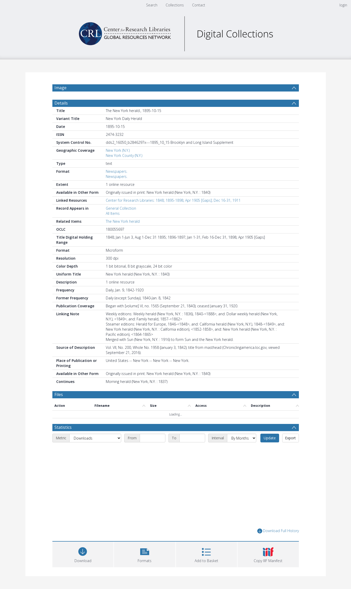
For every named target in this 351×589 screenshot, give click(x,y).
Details (61, 103)
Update (270, 437)
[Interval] (241, 438)
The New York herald (123, 221)
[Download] (83, 554)
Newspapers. (116, 171)
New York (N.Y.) (118, 150)
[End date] (192, 438)
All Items (113, 213)
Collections (175, 5)
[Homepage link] (175, 32)
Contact (198, 5)
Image (60, 87)
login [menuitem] (343, 5)
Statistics (63, 427)
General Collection (121, 208)
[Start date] (152, 438)
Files (58, 394)
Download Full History (278, 531)
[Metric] (95, 438)
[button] (144, 554)
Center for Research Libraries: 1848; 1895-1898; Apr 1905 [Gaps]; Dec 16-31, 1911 (173, 200)
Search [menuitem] (151, 5)
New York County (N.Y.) (124, 155)
